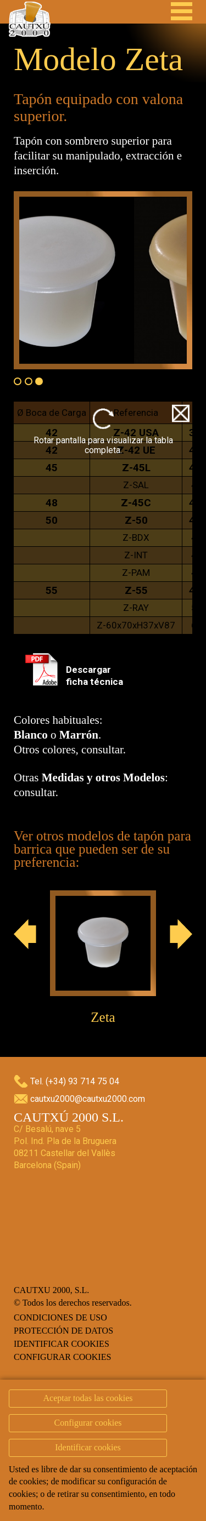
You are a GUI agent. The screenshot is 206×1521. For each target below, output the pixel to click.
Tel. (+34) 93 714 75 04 (74, 1081)
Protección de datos (63, 1330)
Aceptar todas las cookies (87, 1398)
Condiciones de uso (60, 1317)
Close (181, 413)
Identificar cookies (61, 1343)
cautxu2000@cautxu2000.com (87, 1099)
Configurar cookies (62, 1357)
